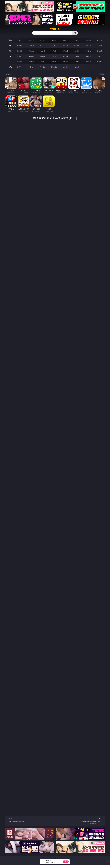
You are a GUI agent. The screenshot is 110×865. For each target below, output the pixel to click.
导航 (10, 67)
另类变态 (99, 51)
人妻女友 (42, 61)
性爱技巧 (99, 61)
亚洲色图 (31, 56)
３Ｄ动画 (54, 45)
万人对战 (42, 40)
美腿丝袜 (65, 56)
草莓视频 (42, 67)
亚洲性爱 (19, 51)
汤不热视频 (54, 67)
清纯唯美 (76, 56)
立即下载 (66, 861)
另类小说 (76, 61)
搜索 (75, 33)
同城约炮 (19, 67)
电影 (10, 51)
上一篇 (19, 820)
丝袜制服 (76, 45)
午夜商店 (31, 67)
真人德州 (31, 40)
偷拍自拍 (31, 51)
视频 (10, 46)
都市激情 (19, 61)
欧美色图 (42, 56)
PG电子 (20, 40)
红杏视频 (65, 67)
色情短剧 (76, 67)
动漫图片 (54, 56)
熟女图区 (88, 56)
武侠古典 (54, 61)
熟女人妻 (65, 45)
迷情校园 (65, 61)
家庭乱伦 (31, 61)
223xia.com (55, 29)
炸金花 (77, 40)
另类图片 (99, 56)
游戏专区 (54, 40)
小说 (10, 62)
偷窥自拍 (19, 56)
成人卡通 (42, 51)
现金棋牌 (88, 40)
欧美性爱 (54, 51)
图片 (10, 56)
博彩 (10, 40)
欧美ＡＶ (42, 45)
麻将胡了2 (65, 40)
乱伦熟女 (88, 51)
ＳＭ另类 (99, 45)
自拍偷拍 (31, 45)
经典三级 (76, 51)
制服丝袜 (65, 51)
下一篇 (91, 821)
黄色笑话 (88, 61)
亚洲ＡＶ (19, 45)
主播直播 (88, 45)
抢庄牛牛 (99, 40)
